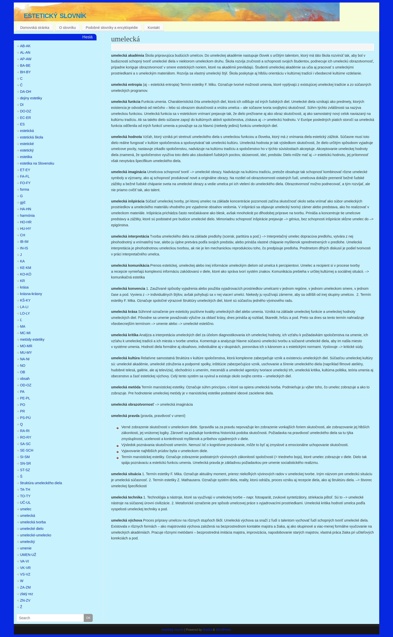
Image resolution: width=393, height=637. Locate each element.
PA (22, 392)
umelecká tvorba (33, 522)
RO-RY (25, 437)
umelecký (27, 542)
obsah (25, 379)
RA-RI (25, 431)
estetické (27, 144)
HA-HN (25, 209)
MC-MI (25, 333)
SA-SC (25, 444)
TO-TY (25, 496)
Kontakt (153, 28)
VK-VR (25, 568)
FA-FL (25, 176)
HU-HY (25, 229)
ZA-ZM (25, 587)
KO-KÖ (25, 274)
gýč (23, 202)
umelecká (125, 39)
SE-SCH (26, 450)
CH (22, 235)
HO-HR (26, 222)
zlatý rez (26, 594)
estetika (26, 157)
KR (22, 281)
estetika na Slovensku (37, 163)
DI (22, 105)
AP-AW (25, 59)
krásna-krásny (31, 294)
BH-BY (25, 72)
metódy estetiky (32, 339)
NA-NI (25, 359)
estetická (27, 131)
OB (22, 372)
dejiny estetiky (31, 98)
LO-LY (25, 313)
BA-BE (25, 65)
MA (22, 326)
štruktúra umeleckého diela (41, 483)
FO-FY (25, 183)
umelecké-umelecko (35, 535)
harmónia (27, 216)
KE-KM (25, 268)
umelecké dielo (31, 529)
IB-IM (24, 242)
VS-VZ (25, 574)
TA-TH (25, 489)
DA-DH (25, 92)
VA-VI (24, 561)
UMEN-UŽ (28, 555)
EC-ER (25, 118)
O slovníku (67, 28)
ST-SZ (25, 470)
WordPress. (223, 629)
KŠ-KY (25, 300)
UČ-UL (25, 503)
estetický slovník (55, 15)
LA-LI (24, 307)
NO (22, 366)
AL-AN (25, 52)
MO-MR (26, 346)
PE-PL (25, 398)
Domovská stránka (34, 28)
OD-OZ (25, 385)
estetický (27, 150)
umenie (26, 548)
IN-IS (24, 248)
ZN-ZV (25, 600)
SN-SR (25, 463)
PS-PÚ (25, 418)
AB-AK (25, 46)
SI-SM (25, 457)
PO (22, 405)
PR (22, 411)
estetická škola (31, 137)
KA (22, 261)
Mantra (207, 629)
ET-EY (25, 170)
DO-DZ (25, 111)
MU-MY (26, 352)
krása (24, 287)
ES (22, 124)
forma (24, 189)
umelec (25, 509)
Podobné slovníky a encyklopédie (112, 28)
